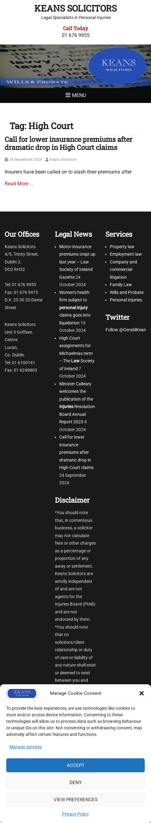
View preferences (76, 799)
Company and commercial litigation (123, 269)
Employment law (126, 254)
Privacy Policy (75, 813)
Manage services (25, 746)
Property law (122, 246)
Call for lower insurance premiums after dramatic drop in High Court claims (68, 143)
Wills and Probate (127, 292)
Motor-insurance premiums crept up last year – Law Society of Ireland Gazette (77, 262)
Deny (76, 782)
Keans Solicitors (75, 8)
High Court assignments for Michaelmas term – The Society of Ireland (77, 353)
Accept (76, 765)
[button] (142, 693)
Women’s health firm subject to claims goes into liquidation (74, 307)
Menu (79, 95)
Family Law (121, 284)
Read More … (19, 184)
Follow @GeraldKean (125, 329)
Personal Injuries (126, 299)
